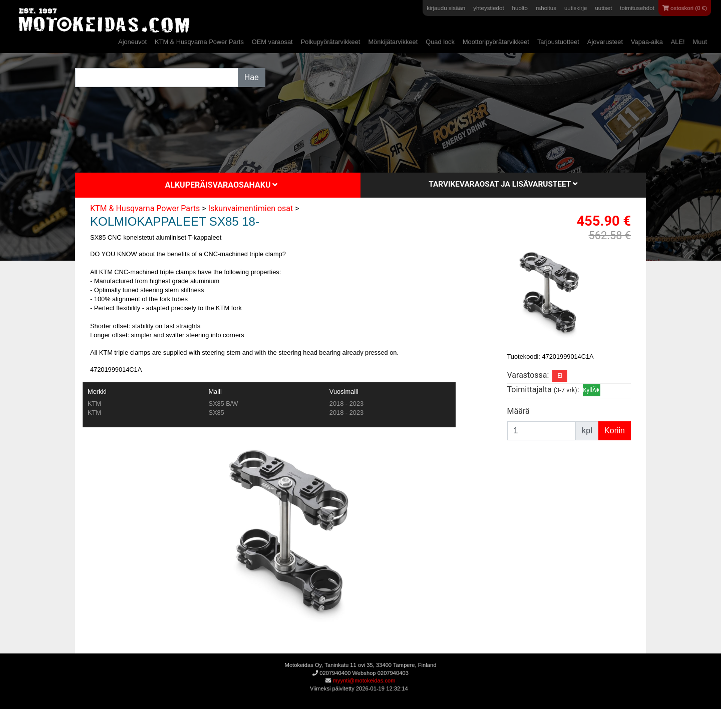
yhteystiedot (488, 8)
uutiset (603, 8)
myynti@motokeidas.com (363, 680)
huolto (520, 8)
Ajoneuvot (132, 42)
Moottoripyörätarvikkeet (496, 42)
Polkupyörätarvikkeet (330, 42)
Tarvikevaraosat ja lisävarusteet (503, 184)
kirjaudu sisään (446, 8)
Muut (700, 42)
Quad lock (440, 42)
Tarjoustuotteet (558, 42)
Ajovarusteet (605, 42)
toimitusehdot (637, 8)
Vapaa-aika (647, 42)
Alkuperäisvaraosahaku (221, 185)
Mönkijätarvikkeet (393, 42)
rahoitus (546, 8)
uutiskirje (575, 8)
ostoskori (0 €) (684, 8)
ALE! (678, 42)
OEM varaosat (272, 42)
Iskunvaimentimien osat (250, 208)
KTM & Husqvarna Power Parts (199, 42)
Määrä (518, 411)
